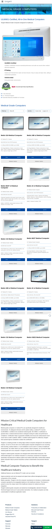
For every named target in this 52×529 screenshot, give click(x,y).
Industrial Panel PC (10, 516)
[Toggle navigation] (2, 1)
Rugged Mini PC (9, 514)
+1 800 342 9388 (36, 527)
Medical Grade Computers (12, 507)
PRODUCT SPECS (13, 161)
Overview (8, 524)
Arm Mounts (8, 512)
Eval (7, 157)
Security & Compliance (37, 514)
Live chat (47, 527)
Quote (18, 157)
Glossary (7, 528)
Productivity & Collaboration (38, 507)
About (33, 524)
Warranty (7, 526)
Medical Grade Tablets (11, 510)
